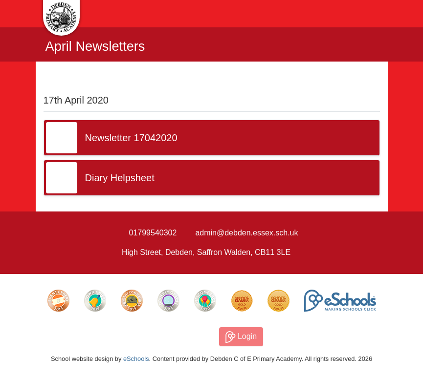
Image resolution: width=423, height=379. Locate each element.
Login (241, 337)
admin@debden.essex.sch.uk (246, 233)
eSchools (136, 358)
